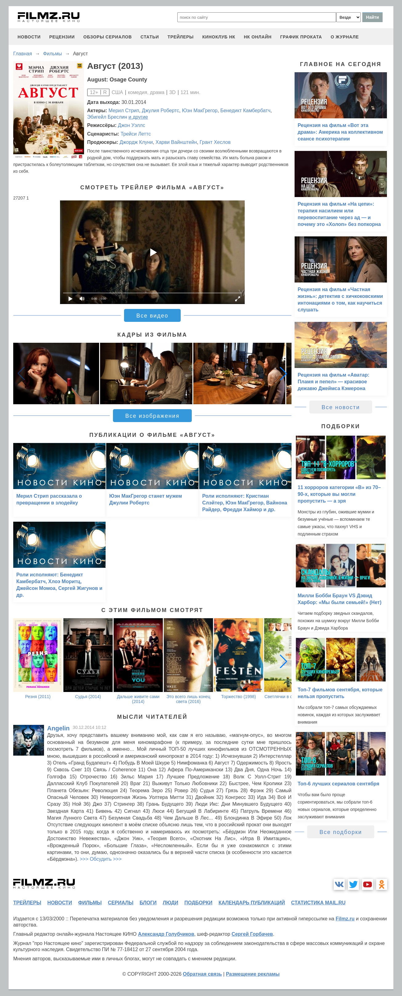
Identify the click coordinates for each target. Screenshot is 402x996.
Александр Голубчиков (166, 934)
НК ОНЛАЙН (257, 36)
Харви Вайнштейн (176, 142)
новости (29, 36)
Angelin (58, 728)
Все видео (152, 316)
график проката (301, 36)
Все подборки (341, 832)
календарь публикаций (252, 902)
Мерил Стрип (124, 110)
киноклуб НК (218, 36)
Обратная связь (202, 974)
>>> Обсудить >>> (101, 859)
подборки (198, 902)
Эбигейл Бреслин (107, 117)
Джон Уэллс (131, 125)
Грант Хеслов (215, 142)
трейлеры (180, 36)
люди (170, 902)
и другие (138, 117)
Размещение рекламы (253, 974)
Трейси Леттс (136, 133)
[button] (283, 373)
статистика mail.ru (318, 902)
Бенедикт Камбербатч (245, 110)
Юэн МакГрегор (200, 110)
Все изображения (152, 416)
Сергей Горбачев (252, 934)
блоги (147, 902)
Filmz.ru (345, 918)
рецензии (62, 36)
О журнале (345, 36)
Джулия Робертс (160, 110)
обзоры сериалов (107, 36)
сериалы (120, 902)
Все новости (341, 407)
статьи (149, 36)
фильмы (90, 902)
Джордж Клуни (136, 142)
